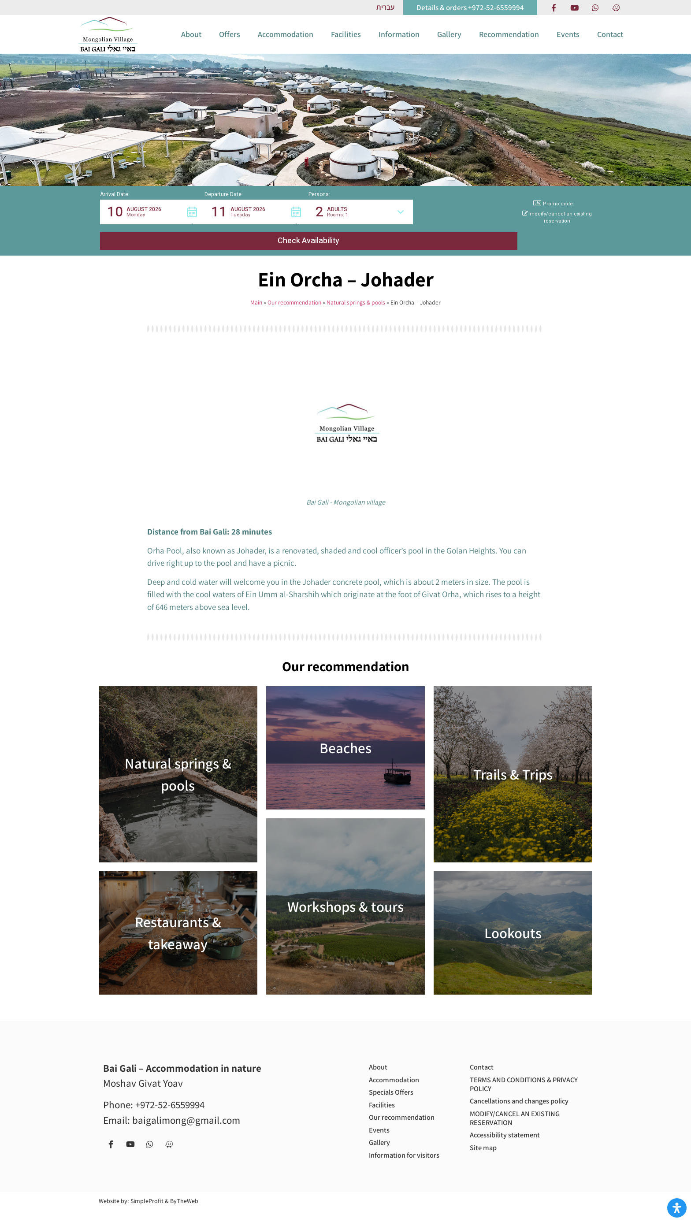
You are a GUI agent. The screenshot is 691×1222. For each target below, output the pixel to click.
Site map (485, 1155)
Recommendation (509, 42)
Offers (229, 42)
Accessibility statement (509, 1141)
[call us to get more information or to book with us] (470, 7)
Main (256, 293)
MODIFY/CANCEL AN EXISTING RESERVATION (520, 1122)
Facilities (346, 42)
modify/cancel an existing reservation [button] (557, 234)
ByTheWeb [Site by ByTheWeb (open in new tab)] (184, 1213)
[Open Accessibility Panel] (677, 1208)
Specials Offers (394, 1086)
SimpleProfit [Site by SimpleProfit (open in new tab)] (146, 1213)
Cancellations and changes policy (515, 1099)
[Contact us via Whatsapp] (594, 7)
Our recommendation (294, 293)
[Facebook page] (553, 7)
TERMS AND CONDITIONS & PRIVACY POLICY (515, 1076)
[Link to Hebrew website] (385, 7)
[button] (152, 228)
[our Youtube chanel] (574, 7)
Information (399, 42)
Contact (610, 42)
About (191, 42)
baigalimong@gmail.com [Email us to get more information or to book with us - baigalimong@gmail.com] (186, 1111)
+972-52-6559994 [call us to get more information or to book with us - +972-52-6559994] (169, 1095)
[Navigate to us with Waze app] (615, 7)
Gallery (449, 42)
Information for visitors (395, 1161)
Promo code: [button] (553, 220)
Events (568, 42)
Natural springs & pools (356, 293)
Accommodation (285, 42)
